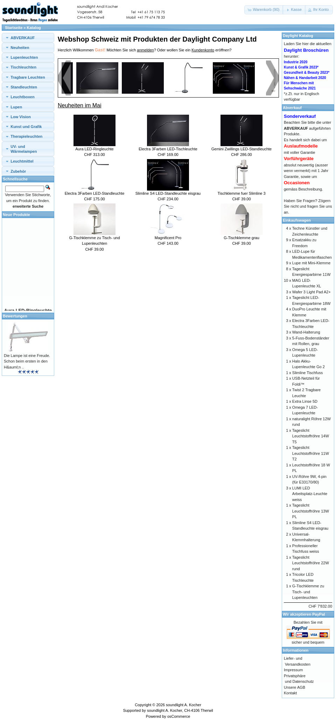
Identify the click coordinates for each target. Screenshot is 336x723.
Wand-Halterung (306, 332)
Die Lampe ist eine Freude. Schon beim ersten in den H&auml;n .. (27, 361)
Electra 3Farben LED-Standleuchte (95, 193)
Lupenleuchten (24, 57)
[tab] (28, 37)
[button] (264, 9)
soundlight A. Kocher (183, 705)
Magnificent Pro (168, 238)
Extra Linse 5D (304, 401)
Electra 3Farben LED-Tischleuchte (168, 149)
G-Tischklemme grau (241, 238)
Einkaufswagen (297, 220)
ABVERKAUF (22, 38)
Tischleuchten (23, 67)
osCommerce (178, 716)
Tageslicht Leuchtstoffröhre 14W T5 (310, 436)
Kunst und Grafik (26, 126)
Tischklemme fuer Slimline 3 (241, 193)
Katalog (34, 28)
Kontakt (290, 693)
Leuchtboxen (22, 97)
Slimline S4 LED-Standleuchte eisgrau (168, 193)
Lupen (16, 107)
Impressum (293, 670)
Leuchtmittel (21, 161)
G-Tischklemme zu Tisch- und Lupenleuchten (308, 592)
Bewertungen (15, 316)
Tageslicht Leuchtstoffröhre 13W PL (310, 511)
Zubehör (18, 171)
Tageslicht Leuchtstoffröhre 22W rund (310, 563)
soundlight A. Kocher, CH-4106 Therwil (180, 710)
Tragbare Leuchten (27, 77)
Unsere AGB (294, 687)
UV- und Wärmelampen (23, 148)
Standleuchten (23, 87)
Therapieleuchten (26, 136)
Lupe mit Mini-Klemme (311, 263)
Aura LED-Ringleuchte (94, 149)
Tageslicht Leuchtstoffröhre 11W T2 (310, 453)
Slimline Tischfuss (307, 373)
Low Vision (20, 117)
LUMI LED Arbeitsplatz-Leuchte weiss (309, 494)
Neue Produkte (16, 215)
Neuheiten (19, 47)
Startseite (13, 28)
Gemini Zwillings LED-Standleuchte (241, 149)
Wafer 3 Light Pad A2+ (311, 292)
